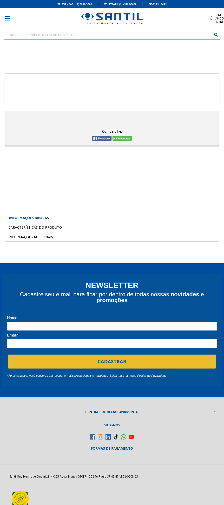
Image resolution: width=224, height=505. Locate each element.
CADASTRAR (112, 361)
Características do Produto (35, 227)
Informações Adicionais (30, 237)
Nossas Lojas (158, 4)
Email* (12, 335)
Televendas (75, 4)
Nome (12, 318)
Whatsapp (120, 4)
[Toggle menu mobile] (10, 18)
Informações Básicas (29, 217)
